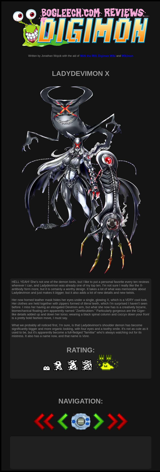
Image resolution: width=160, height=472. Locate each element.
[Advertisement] (74, 449)
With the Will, (88, 55)
